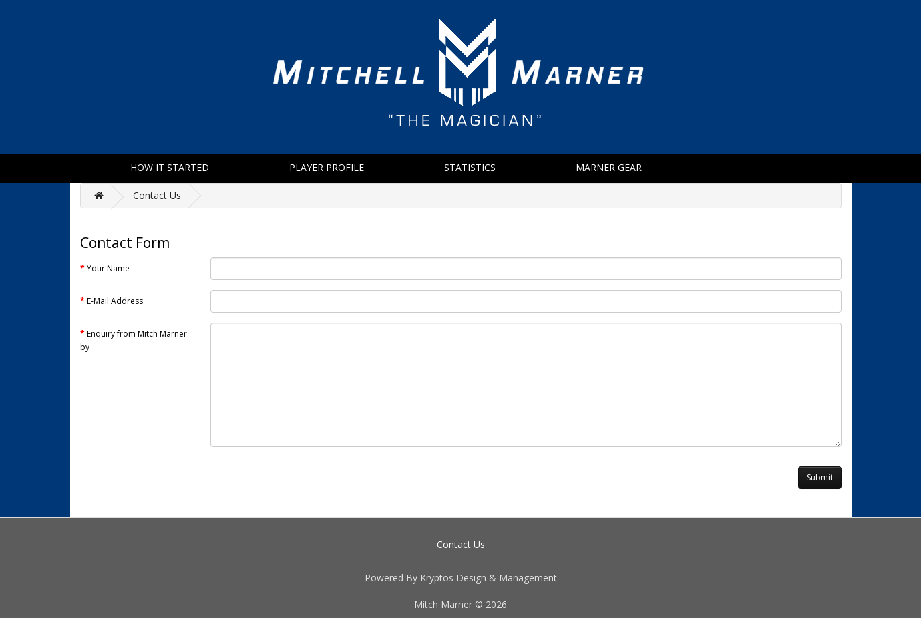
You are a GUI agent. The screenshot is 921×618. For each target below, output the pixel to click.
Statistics (470, 167)
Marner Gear (609, 167)
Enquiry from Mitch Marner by (133, 340)
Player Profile (326, 167)
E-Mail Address (115, 301)
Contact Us (157, 195)
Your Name (108, 268)
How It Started (169, 167)
